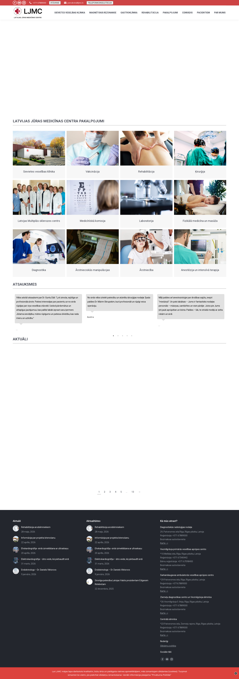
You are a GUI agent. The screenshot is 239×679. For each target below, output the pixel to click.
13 (133, 491)
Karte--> (164, 543)
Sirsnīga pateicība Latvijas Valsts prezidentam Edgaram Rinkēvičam (121, 582)
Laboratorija (146, 220)
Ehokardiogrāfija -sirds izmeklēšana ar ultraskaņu (44, 548)
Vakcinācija (93, 171)
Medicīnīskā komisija (92, 220)
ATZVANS (54, 3)
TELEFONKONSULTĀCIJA (100, 3)
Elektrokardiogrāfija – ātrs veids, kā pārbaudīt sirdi (45, 559)
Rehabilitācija (146, 171)
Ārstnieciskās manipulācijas (92, 270)
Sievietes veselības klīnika (39, 171)
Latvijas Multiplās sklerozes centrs (39, 220)
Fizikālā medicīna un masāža (200, 220)
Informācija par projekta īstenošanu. (38, 538)
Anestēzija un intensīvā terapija (200, 270)
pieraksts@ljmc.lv (76, 2)
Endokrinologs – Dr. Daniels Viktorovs (38, 570)
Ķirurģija (200, 171)
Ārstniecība (146, 270)
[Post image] (16, 528)
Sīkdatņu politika (168, 646)
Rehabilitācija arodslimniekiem (35, 527)
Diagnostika (39, 270)
